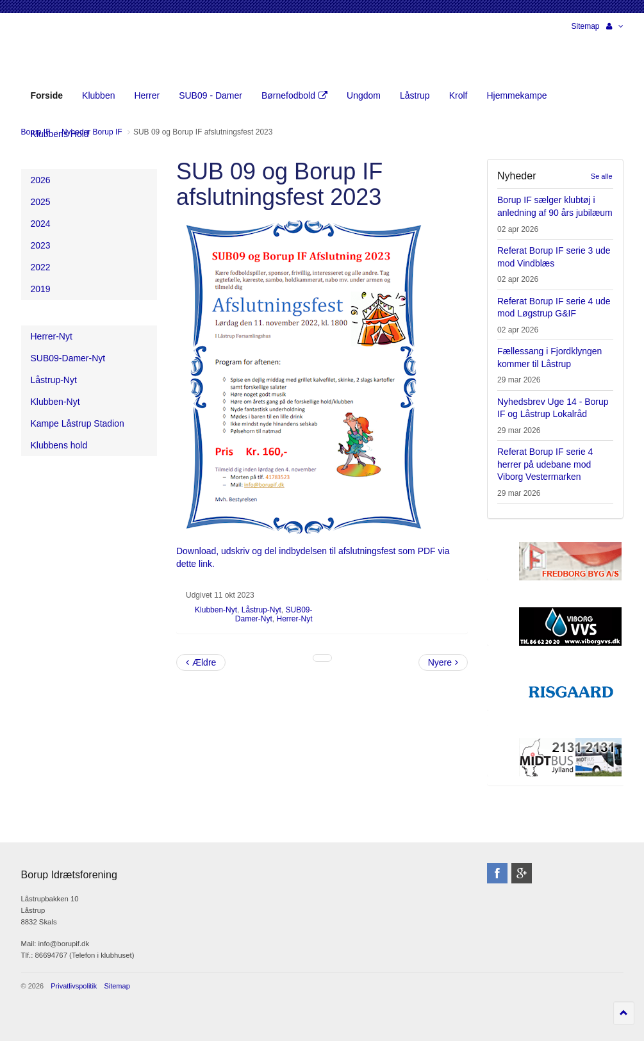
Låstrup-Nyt (261, 609)
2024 (41, 223)
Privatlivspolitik (74, 986)
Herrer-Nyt (295, 618)
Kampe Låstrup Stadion (77, 423)
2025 (41, 202)
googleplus (521, 873)
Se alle (602, 176)
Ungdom (364, 95)
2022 (41, 267)
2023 (41, 245)
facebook (497, 873)
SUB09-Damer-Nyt (68, 358)
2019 (41, 289)
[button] (614, 26)
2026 (41, 180)
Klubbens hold (59, 445)
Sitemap (585, 26)
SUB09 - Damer (210, 95)
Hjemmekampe (516, 95)
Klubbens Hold (60, 134)
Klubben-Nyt (216, 609)
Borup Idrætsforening (46, 51)
